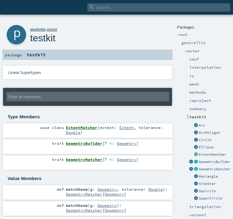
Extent (126, 127)
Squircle (207, 191)
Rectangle (208, 176)
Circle (205, 140)
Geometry (126, 143)
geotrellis (38, 29)
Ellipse (206, 147)
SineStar (207, 184)
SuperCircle (210, 198)
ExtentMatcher (212, 154)
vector (52, 29)
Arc (202, 125)
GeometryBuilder (215, 162)
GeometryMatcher (215, 169)
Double (73, 132)
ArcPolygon (209, 132)
